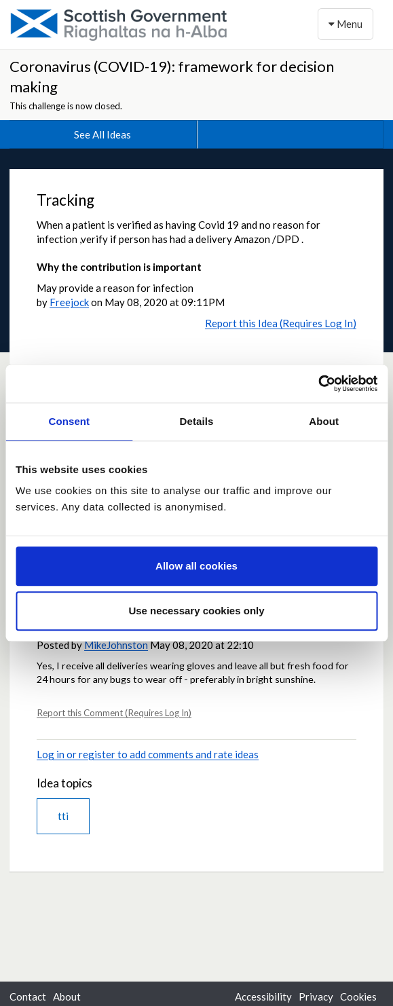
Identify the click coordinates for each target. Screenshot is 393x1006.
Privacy (316, 996)
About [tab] (324, 421)
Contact (28, 996)
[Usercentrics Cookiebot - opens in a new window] (318, 383)
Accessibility (263, 996)
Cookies (358, 996)
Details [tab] (197, 421)
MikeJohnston (116, 645)
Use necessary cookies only (196, 610)
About (67, 996)
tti (63, 816)
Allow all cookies (196, 566)
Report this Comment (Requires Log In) (114, 712)
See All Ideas (102, 134)
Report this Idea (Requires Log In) (280, 323)
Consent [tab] (69, 421)
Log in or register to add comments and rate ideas (148, 754)
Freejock (69, 302)
